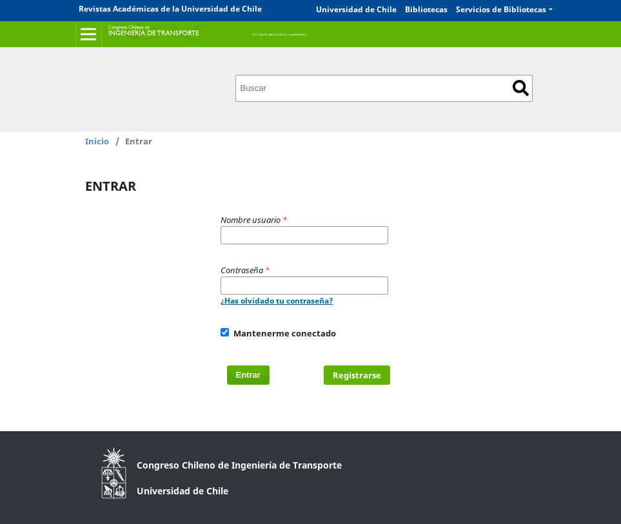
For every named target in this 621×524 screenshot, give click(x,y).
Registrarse (357, 375)
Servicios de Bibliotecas (501, 9)
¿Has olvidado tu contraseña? (277, 300)
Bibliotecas (426, 9)
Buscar (521, 88)
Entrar (248, 375)
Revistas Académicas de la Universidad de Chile (170, 8)
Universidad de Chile (356, 9)
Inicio (97, 141)
